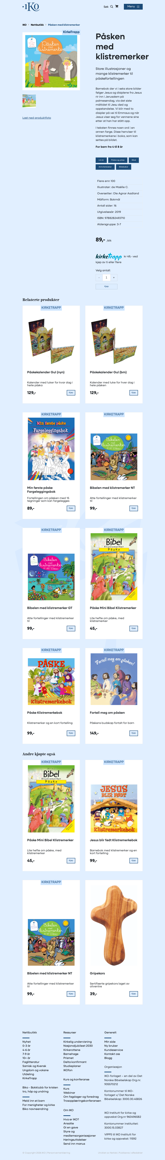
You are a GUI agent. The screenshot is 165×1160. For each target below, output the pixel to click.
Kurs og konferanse (76, 1079)
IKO (24, 25)
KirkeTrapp (29, 1078)
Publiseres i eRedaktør (131, 1153)
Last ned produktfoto (36, 118)
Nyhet (26, 1042)
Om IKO (68, 1110)
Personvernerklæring (58, 1153)
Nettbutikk (37, 25)
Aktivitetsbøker (105, 167)
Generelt (110, 1032)
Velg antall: (103, 270)
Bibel (134, 160)
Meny (131, 6)
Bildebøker (123, 167)
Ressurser (69, 1032)
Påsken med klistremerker (64, 25)
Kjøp (106, 286)
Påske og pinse (117, 160)
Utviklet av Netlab (107, 1153)
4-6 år (101, 160)
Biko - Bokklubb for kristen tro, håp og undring (40, 1089)
